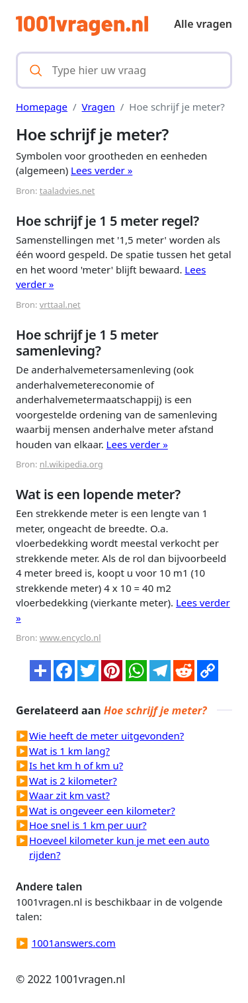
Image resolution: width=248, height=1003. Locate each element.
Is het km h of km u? (76, 765)
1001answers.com (74, 942)
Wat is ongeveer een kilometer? (102, 810)
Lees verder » (101, 170)
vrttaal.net (60, 304)
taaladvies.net (67, 191)
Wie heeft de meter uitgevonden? (106, 735)
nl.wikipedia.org (71, 464)
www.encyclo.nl (70, 638)
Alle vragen (203, 24)
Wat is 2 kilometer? (73, 780)
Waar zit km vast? (69, 795)
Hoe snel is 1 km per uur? (88, 825)
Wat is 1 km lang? (69, 750)
